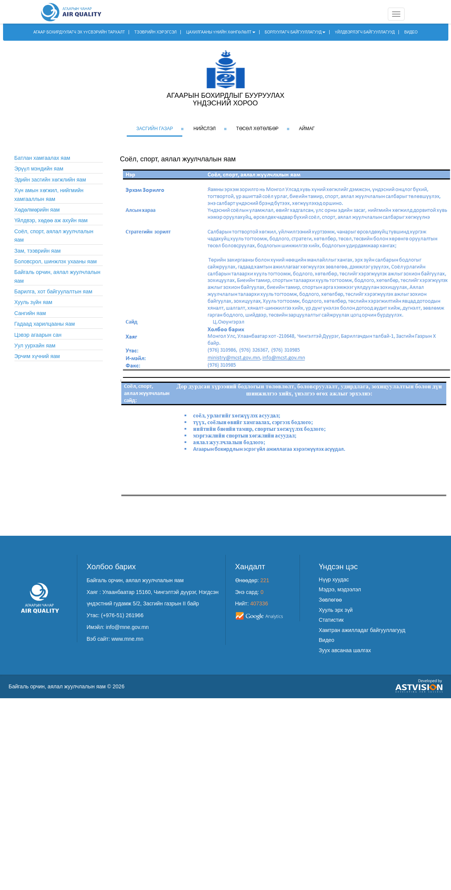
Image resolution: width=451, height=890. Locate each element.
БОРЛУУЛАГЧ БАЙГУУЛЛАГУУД (295, 32)
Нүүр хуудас (334, 579)
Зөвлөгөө (330, 600)
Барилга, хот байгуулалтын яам (53, 291)
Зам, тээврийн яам (37, 251)
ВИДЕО (411, 32)
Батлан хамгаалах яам (42, 158)
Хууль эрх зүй (336, 610)
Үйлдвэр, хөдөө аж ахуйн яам (51, 220)
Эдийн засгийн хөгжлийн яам (50, 180)
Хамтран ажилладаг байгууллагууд (362, 630)
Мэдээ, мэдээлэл (340, 589)
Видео (327, 640)
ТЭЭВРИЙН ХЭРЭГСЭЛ (155, 32)
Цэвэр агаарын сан (38, 335)
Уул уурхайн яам (35, 345)
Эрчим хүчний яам (37, 356)
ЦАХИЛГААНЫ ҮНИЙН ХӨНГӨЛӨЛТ (220, 32)
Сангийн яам (30, 313)
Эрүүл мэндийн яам (39, 169)
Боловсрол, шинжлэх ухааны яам (55, 261)
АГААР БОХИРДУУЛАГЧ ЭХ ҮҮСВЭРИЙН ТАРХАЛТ (79, 32)
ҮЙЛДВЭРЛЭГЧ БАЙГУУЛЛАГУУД (365, 32)
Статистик (331, 620)
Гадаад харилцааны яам (44, 324)
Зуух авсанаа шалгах (345, 650)
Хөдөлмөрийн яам (37, 210)
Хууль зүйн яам (33, 302)
